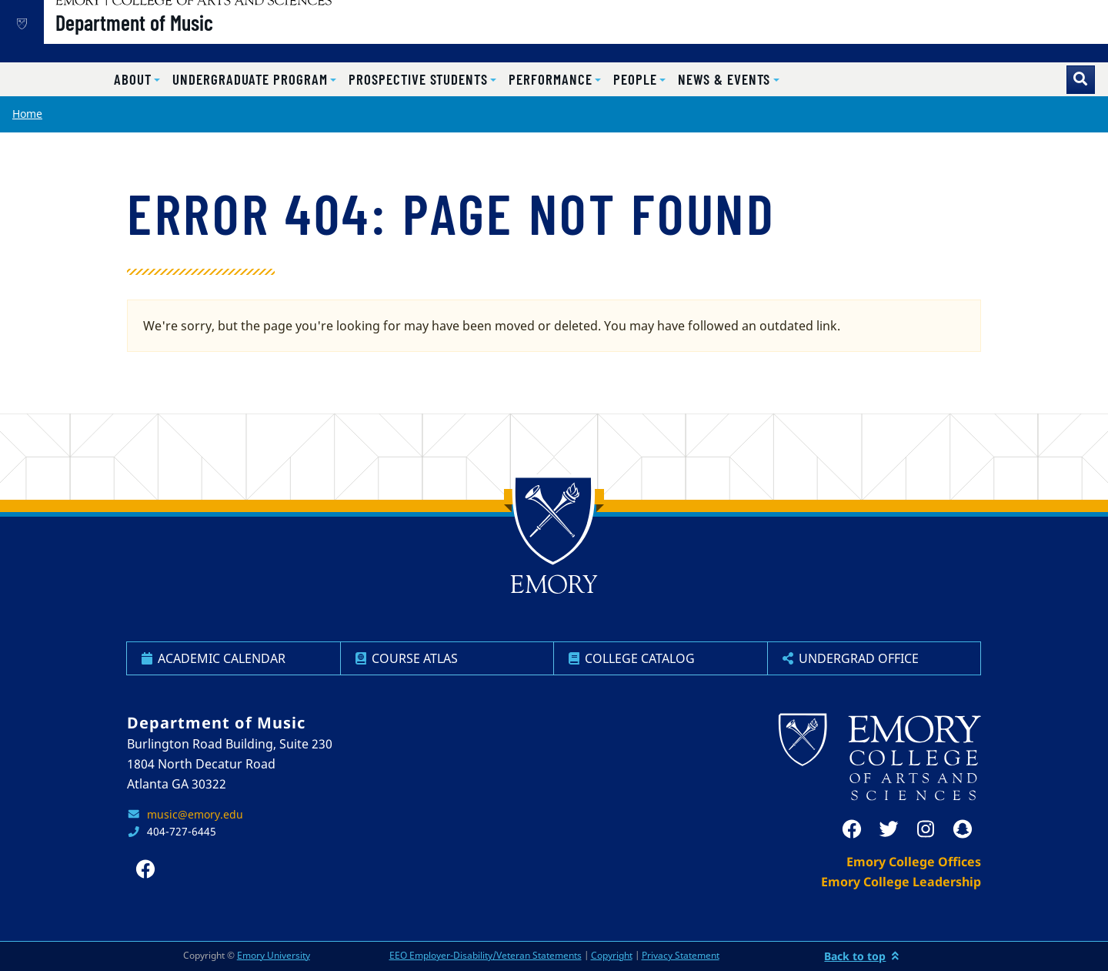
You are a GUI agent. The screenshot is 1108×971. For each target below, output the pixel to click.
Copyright (611, 955)
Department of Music (186, 39)
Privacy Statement (680, 955)
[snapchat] (962, 829)
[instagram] (925, 829)
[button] (137, 80)
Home (27, 113)
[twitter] (888, 829)
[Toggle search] (1080, 79)
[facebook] (851, 829)
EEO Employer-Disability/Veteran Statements (485, 955)
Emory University (273, 955)
